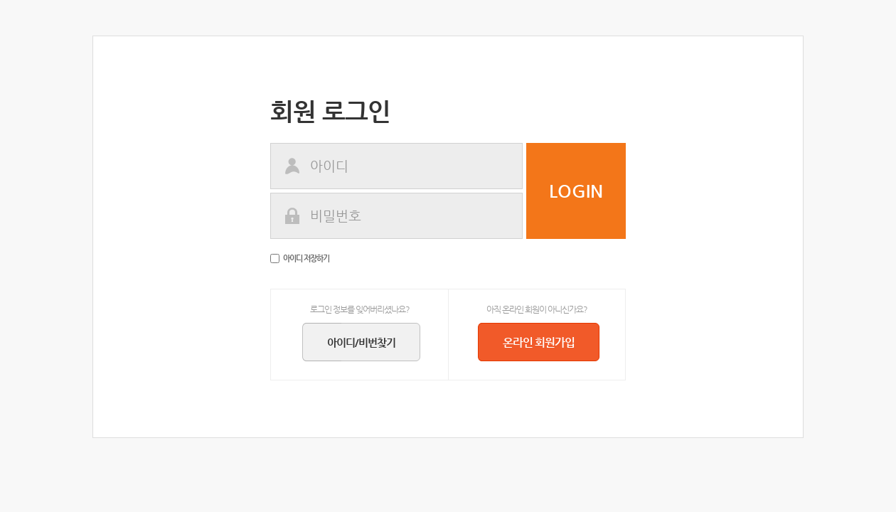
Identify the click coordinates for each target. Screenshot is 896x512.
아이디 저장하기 (299, 258)
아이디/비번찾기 (368, 342)
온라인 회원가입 (546, 342)
